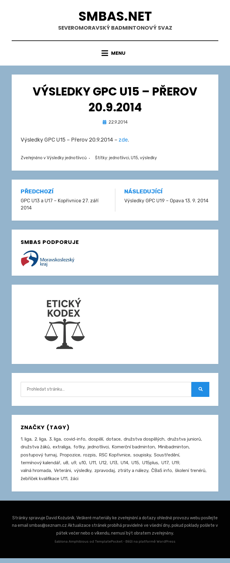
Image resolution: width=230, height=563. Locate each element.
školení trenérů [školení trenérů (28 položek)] (190, 475)
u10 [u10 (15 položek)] (82, 467)
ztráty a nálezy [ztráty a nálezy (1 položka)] (133, 475)
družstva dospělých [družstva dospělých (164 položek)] (144, 442)
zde (123, 143)
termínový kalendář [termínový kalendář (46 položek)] (40, 467)
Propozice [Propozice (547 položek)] (70, 459)
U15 (134, 161)
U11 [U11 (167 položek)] (92, 467)
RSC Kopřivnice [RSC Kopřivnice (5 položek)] (114, 459)
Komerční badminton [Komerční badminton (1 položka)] (133, 450)
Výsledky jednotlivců (67, 161)
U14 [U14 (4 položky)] (124, 467)
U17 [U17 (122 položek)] (165, 467)
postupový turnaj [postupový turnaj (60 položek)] (39, 459)
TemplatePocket (108, 546)
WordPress (166, 546)
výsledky (148, 161)
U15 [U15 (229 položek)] (135, 467)
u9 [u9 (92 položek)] (73, 467)
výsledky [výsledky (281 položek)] (82, 475)
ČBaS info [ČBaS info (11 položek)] (161, 475)
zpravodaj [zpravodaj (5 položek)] (104, 475)
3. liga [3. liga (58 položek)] (55, 442)
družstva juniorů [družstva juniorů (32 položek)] (184, 442)
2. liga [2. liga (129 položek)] (40, 442)
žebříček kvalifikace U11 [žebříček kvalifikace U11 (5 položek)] (44, 483)
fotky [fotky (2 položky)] (78, 450)
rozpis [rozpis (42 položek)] (89, 459)
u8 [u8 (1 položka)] (65, 467)
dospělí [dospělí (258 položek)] (95, 442)
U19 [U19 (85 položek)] (175, 467)
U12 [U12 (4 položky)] (103, 467)
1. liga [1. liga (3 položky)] (26, 442)
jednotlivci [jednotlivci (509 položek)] (98, 450)
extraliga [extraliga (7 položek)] (61, 450)
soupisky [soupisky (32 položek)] (142, 459)
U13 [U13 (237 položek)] (113, 467)
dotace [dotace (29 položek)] (113, 442)
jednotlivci (119, 161)
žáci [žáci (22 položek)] (74, 483)
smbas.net (115, 17)
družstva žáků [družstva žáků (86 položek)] (35, 450)
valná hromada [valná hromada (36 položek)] (36, 475)
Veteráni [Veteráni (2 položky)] (62, 475)
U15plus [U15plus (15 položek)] (150, 467)
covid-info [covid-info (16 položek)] (74, 442)
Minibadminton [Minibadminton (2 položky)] (173, 450)
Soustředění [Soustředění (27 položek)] (166, 459)
